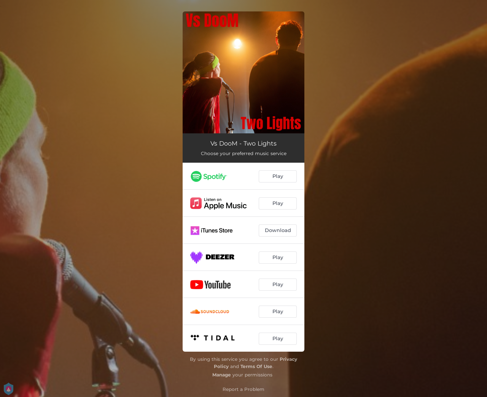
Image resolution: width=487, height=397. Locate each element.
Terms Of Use (256, 366)
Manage (221, 375)
